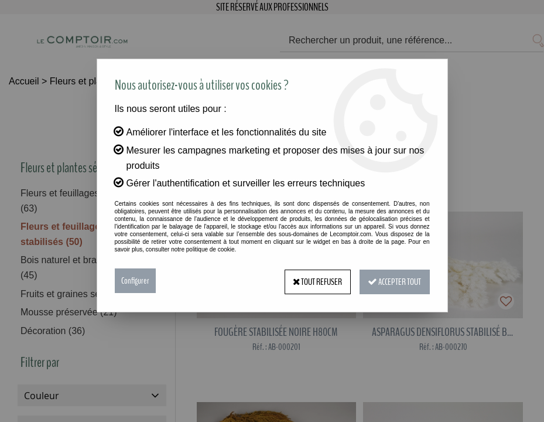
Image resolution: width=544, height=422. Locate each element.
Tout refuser (315, 280)
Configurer (135, 280)
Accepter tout (393, 280)
